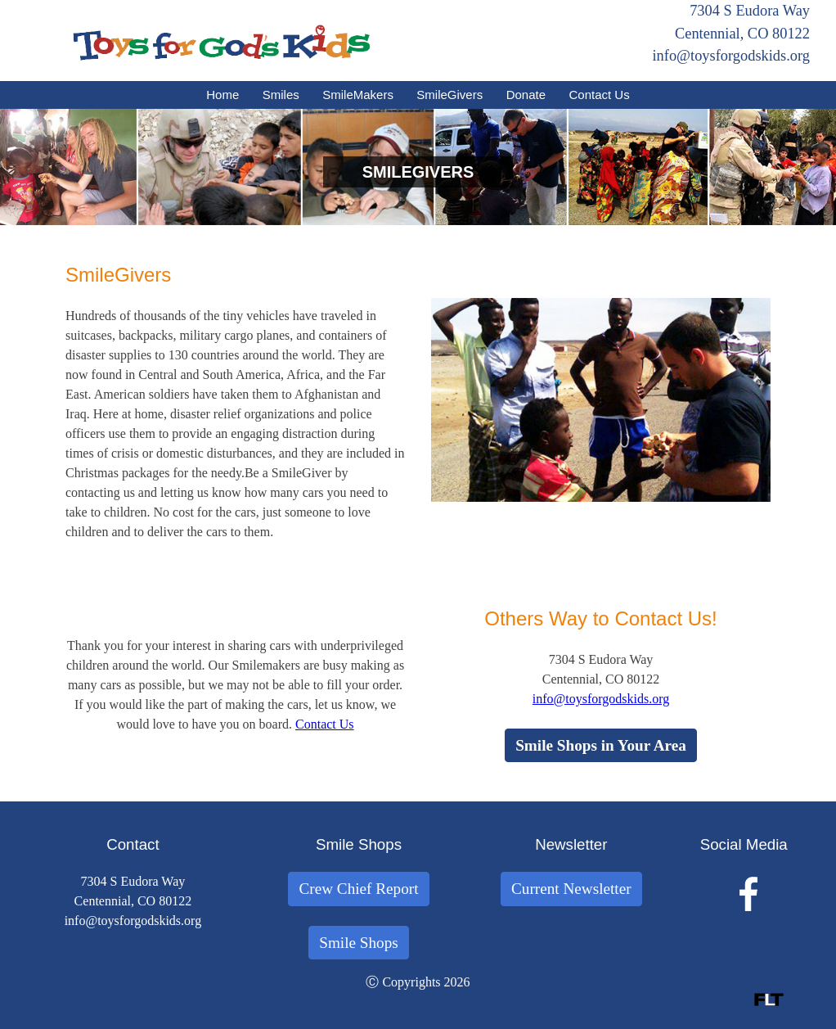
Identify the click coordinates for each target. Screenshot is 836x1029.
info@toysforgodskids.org (731, 55)
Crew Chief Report (358, 888)
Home (222, 95)
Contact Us (599, 95)
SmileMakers (357, 95)
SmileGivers (449, 95)
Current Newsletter (571, 888)
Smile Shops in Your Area (600, 745)
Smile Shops (358, 942)
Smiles (281, 95)
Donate (526, 95)
